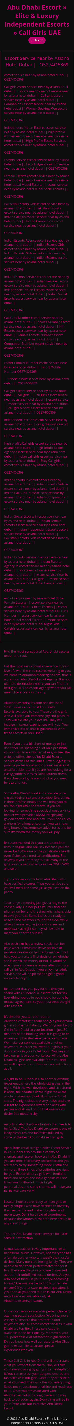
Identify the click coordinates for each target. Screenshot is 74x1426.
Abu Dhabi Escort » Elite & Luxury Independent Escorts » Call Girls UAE (37, 20)
